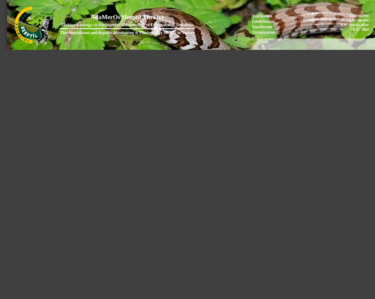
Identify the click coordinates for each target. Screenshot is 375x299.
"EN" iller (359, 29)
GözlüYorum (263, 21)
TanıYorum (262, 27)
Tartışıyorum (263, 32)
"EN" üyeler (358, 20)
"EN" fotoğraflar (353, 24)
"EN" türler (358, 15)
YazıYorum (262, 16)
